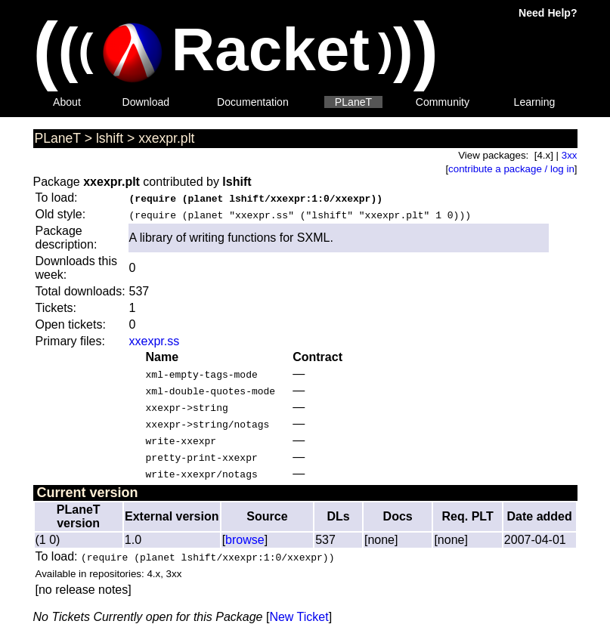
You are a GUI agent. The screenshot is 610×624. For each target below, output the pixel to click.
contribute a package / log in (511, 169)
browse (245, 539)
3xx (569, 155)
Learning (535, 102)
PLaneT (353, 102)
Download (146, 102)
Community (442, 102)
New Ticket (298, 616)
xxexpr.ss (154, 341)
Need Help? (548, 13)
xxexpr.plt (166, 138)
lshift (109, 138)
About (67, 102)
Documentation (253, 102)
